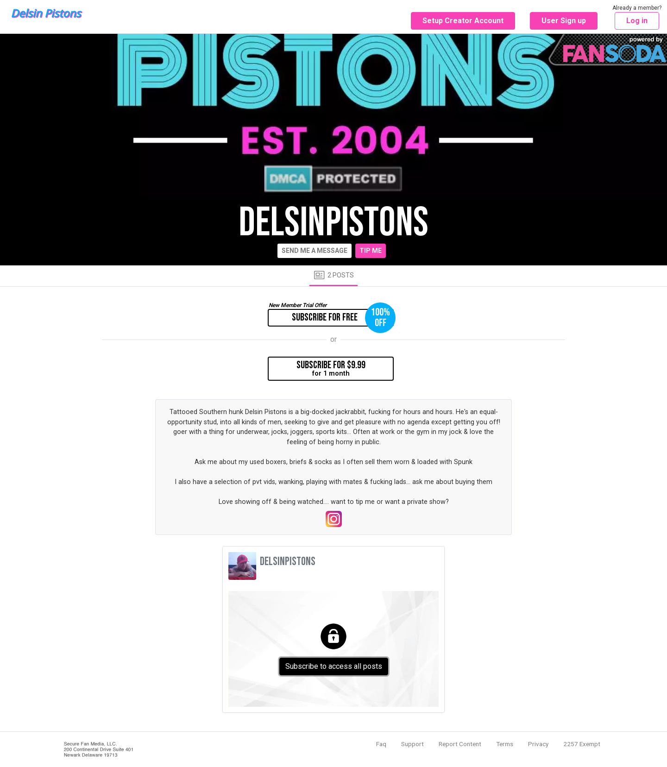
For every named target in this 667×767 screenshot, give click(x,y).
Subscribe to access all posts (333, 666)
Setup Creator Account (462, 20)
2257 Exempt (581, 744)
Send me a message (314, 250)
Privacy (538, 744)
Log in (637, 20)
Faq (381, 744)
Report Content (460, 744)
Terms (504, 744)
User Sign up (563, 20)
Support (412, 744)
